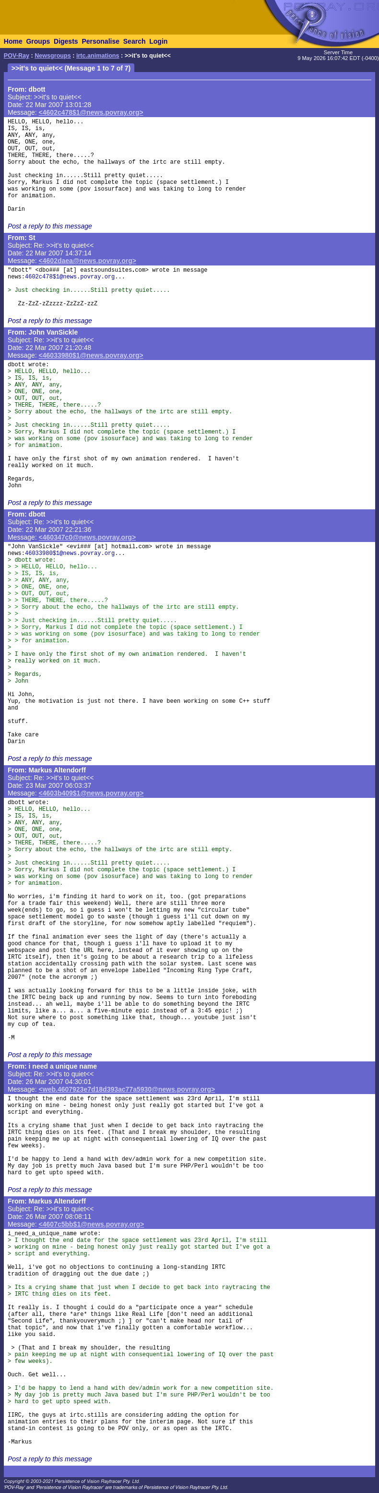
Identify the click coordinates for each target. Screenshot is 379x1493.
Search (134, 41)
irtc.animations (97, 55)
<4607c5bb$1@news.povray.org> (91, 1224)
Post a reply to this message (50, 226)
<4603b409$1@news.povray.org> (91, 793)
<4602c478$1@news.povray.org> (91, 112)
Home (13, 41)
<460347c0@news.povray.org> (87, 537)
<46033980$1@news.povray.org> (91, 355)
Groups (38, 41)
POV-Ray (16, 55)
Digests (66, 41)
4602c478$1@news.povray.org (70, 277)
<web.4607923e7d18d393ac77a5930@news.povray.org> (127, 1089)
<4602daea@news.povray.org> (87, 261)
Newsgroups (53, 55)
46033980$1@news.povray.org (70, 553)
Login (158, 41)
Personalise (100, 41)
